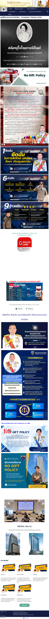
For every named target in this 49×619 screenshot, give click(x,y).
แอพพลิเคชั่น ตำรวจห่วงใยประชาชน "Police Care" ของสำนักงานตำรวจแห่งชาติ (24, 234)
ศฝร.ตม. (1, 613)
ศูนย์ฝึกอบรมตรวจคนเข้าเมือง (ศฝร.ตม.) (19, 611)
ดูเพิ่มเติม (24, 605)
